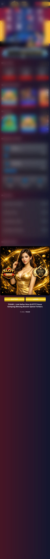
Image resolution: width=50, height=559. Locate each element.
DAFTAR (14, 299)
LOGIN (35, 299)
